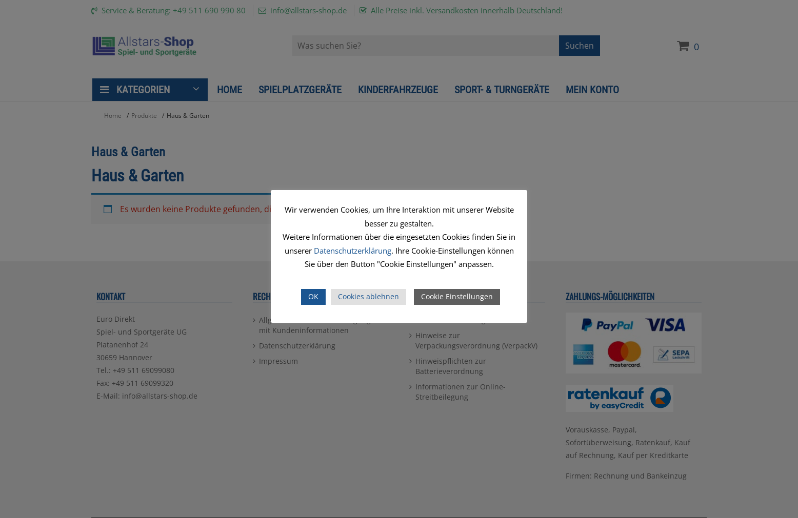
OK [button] (313, 296)
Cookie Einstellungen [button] (457, 296)
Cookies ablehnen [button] (368, 296)
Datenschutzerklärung (352, 250)
